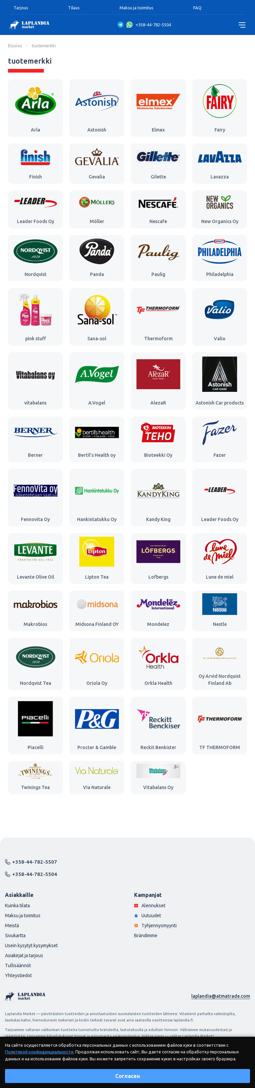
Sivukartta (15, 935)
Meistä (12, 925)
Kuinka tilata (17, 905)
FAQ (197, 7)
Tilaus (74, 7)
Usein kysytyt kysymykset (31, 945)
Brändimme (145, 935)
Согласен (127, 1076)
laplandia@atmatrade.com (220, 996)
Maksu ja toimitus (136, 7)
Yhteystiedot (18, 975)
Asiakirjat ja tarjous (24, 955)
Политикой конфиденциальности (39, 1051)
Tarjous (21, 7)
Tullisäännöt (18, 965)
